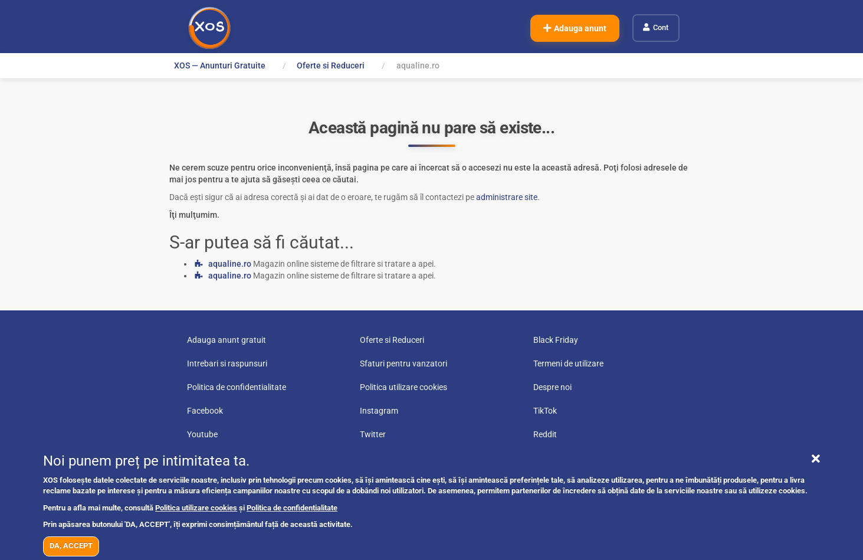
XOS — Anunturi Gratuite (219, 65)
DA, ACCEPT (71, 545)
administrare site (506, 197)
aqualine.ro (229, 263)
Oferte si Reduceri (331, 65)
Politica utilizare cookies (196, 507)
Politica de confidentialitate (292, 507)
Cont (660, 27)
